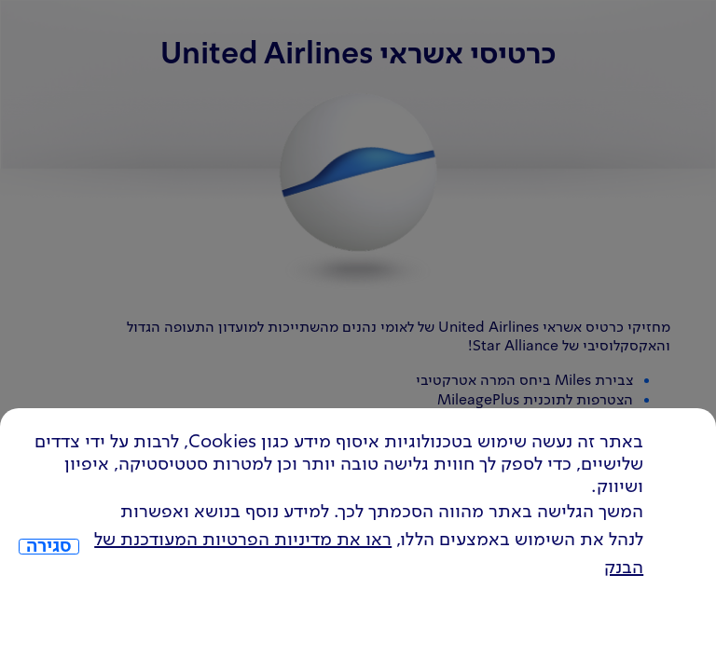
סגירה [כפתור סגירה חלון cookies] (49, 547)
